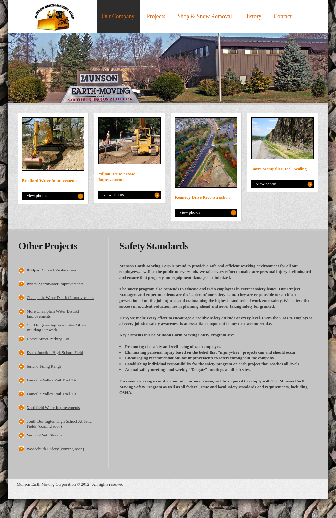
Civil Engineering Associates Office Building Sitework (56, 327)
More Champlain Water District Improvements (53, 313)
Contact (283, 16)
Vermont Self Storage (44, 435)
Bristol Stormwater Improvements (55, 283)
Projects (156, 16)
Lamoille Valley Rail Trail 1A (51, 380)
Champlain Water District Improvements (60, 297)
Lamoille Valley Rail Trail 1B (51, 393)
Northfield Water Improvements (53, 407)
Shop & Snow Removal (205, 16)
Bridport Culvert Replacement (52, 270)
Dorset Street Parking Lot (48, 338)
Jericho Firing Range (44, 366)
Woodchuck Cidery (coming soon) (55, 448)
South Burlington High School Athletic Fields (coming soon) (59, 423)
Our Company (118, 16)
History (252, 16)
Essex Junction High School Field (55, 352)
